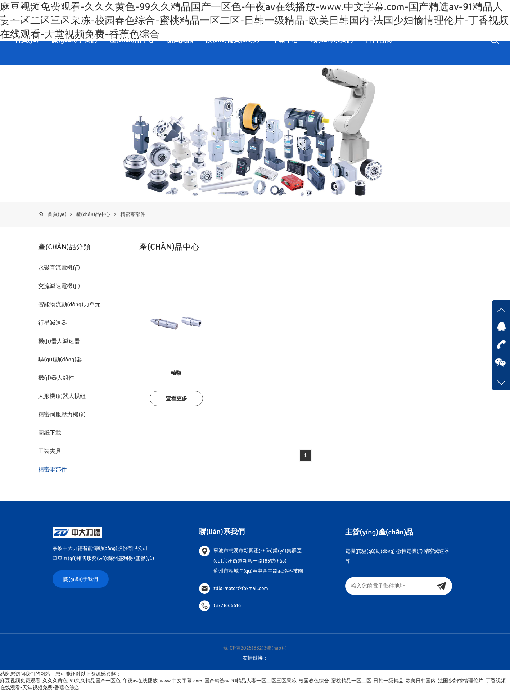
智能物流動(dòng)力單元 (69, 304)
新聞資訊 (180, 40)
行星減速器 (52, 322)
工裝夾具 (49, 451)
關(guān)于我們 (74, 40)
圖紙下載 (49, 432)
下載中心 (285, 40)
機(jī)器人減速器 (59, 340)
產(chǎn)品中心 (132, 40)
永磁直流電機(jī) (59, 267)
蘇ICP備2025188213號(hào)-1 (255, 648)
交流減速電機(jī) (59, 285)
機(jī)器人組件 (56, 377)
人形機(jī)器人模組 (62, 395)
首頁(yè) (27, 40)
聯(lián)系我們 (332, 40)
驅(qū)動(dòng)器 (60, 359)
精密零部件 (132, 214)
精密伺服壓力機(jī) (62, 414)
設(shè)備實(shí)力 (232, 40)
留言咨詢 (379, 40)
